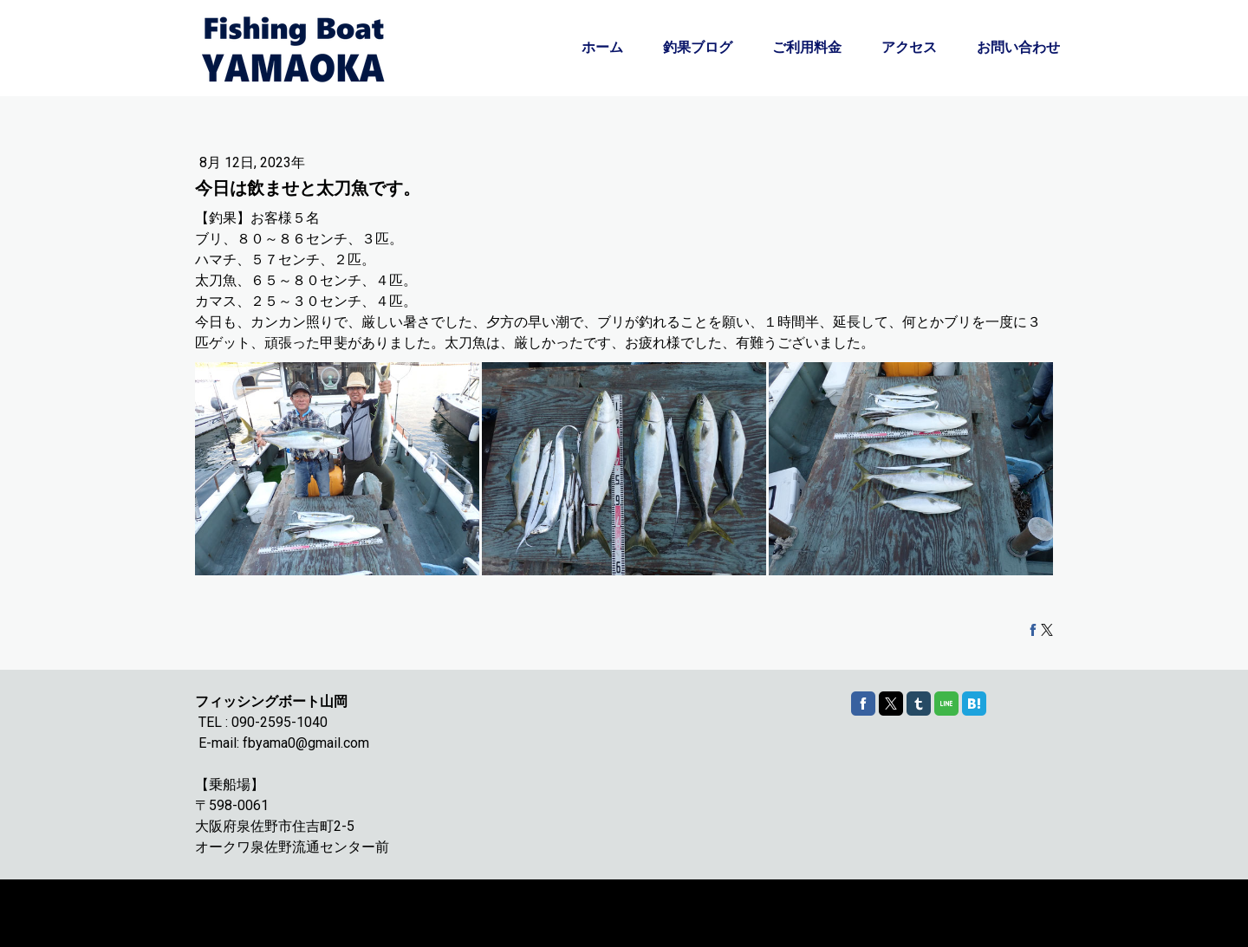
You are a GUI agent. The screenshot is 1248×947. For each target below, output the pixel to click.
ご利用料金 (807, 47)
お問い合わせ (1018, 47)
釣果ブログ (697, 47)
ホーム (602, 47)
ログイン (1034, 921)
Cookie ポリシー (232, 904)
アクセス (909, 47)
